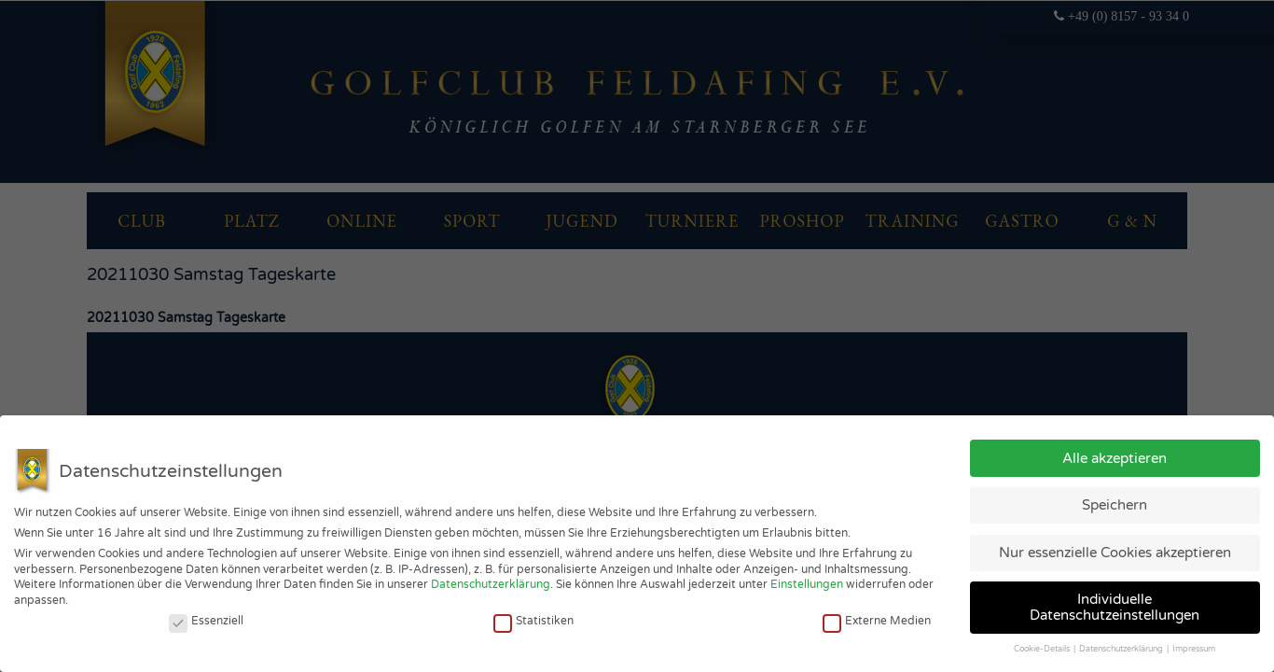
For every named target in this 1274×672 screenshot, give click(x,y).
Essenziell (206, 620)
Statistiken (533, 620)
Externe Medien (877, 620)
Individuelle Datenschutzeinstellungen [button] (1114, 607)
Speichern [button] (1114, 505)
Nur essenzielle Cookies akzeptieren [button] (1115, 552)
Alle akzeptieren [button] (1114, 458)
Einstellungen (806, 584)
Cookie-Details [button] (1043, 649)
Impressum (1193, 649)
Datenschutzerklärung (490, 584)
